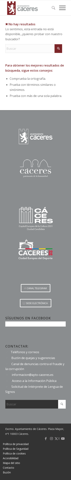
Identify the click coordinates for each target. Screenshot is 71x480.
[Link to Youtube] (63, 440)
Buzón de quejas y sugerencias (33, 358)
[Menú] (60, 7)
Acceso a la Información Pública (34, 381)
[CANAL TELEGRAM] (35, 288)
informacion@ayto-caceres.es (32, 375)
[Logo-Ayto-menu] (29, 7)
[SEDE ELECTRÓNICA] (35, 303)
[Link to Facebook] (46, 440)
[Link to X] (57, 440)
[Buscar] (51, 7)
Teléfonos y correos (25, 352)
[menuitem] (51, 7)
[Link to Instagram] (51, 440)
